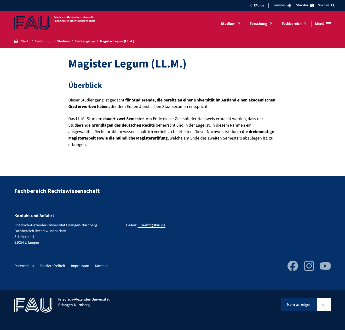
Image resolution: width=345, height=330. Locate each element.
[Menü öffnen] (323, 23)
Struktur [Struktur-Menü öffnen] (305, 5)
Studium (228, 23)
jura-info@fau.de (151, 225)
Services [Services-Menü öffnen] (282, 5)
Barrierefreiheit (52, 265)
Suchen (326, 5)
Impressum (80, 265)
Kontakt (101, 265)
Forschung (258, 23)
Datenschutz (24, 265)
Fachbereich (292, 23)
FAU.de (256, 5)
